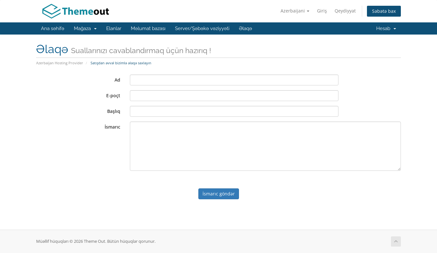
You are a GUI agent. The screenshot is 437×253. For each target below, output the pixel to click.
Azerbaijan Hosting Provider (59, 62)
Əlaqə (245, 28)
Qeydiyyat (345, 11)
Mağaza (85, 28)
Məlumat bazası (148, 28)
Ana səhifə (52, 28)
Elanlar (113, 28)
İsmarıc (112, 127)
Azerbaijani (295, 11)
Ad (117, 80)
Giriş (322, 11)
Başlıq (113, 111)
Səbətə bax (384, 11)
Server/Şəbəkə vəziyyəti (202, 28)
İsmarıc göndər (219, 194)
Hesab (386, 28)
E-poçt (113, 95)
